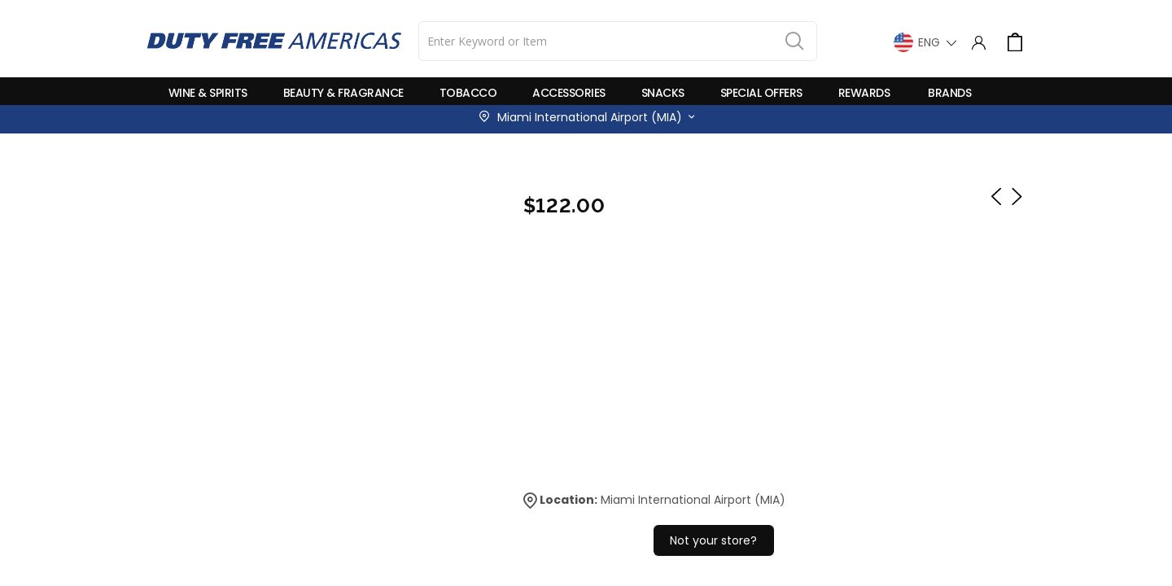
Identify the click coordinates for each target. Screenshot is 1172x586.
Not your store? (713, 540)
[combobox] (617, 41)
